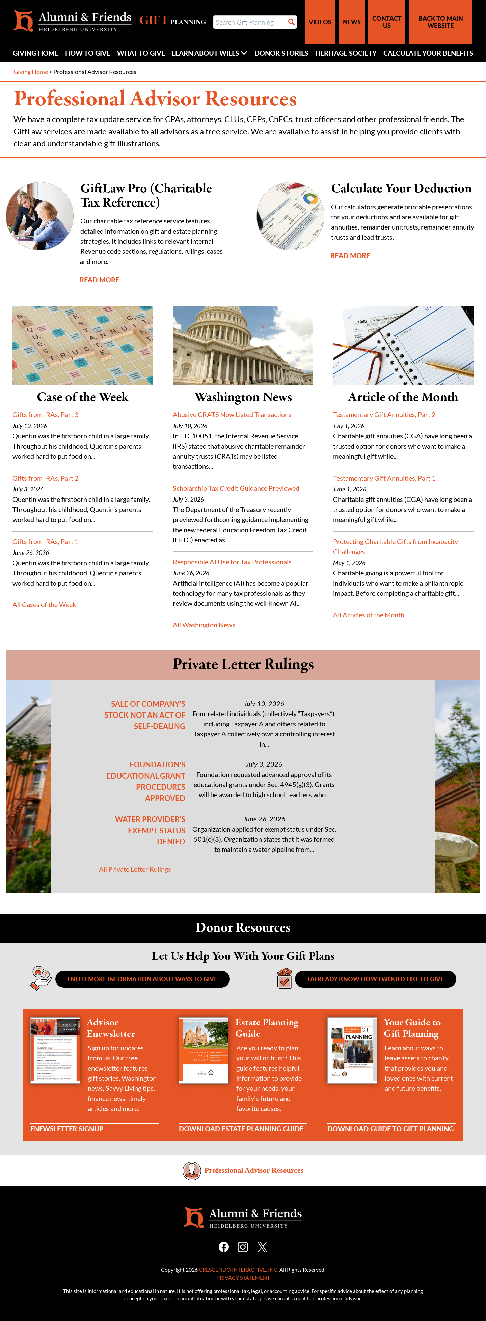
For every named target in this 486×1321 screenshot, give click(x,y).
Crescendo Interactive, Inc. (238, 1269)
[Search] (291, 22)
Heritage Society (346, 53)
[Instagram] (243, 1246)
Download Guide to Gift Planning (390, 1128)
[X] (262, 1246)
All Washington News (204, 625)
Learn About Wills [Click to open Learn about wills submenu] (209, 53)
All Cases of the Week (44, 604)
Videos (320, 22)
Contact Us (387, 22)
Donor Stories (281, 53)
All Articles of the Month (368, 615)
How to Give (87, 53)
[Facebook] (223, 1246)
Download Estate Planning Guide (241, 1128)
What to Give (141, 53)
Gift (172, 21)
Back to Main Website (440, 22)
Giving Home (35, 53)
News (352, 22)
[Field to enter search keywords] (255, 22)
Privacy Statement (243, 1277)
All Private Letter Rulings (135, 869)
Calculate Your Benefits (428, 53)
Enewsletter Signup (67, 1128)
